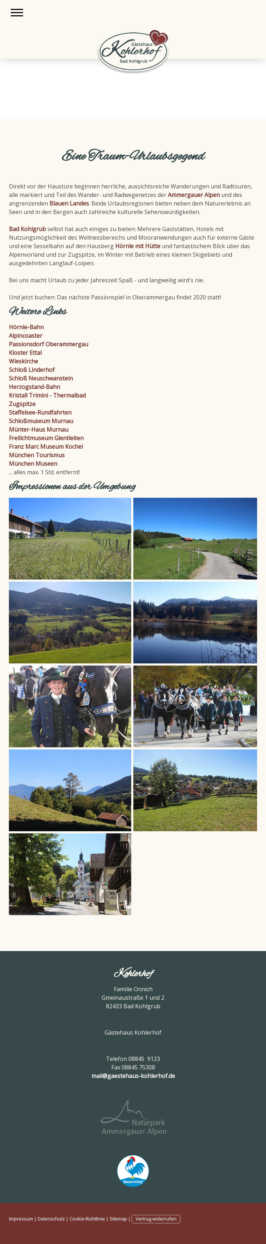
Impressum (21, 1219)
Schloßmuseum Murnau (41, 421)
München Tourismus (37, 455)
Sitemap (118, 1219)
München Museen (33, 464)
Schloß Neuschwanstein (41, 378)
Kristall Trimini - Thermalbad (47, 395)
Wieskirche (23, 361)
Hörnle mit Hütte (137, 246)
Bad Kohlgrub (27, 229)
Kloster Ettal (25, 353)
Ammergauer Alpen (194, 195)
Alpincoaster (25, 336)
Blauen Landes (69, 203)
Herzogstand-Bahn (34, 387)
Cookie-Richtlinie (87, 1219)
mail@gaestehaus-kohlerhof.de (133, 1076)
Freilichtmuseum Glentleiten (46, 438)
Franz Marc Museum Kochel (46, 446)
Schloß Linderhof (32, 370)
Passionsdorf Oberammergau (48, 344)
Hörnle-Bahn (26, 327)
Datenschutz (51, 1219)
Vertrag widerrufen (155, 1219)
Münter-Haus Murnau (38, 429)
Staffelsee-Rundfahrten (40, 412)
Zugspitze (22, 404)
